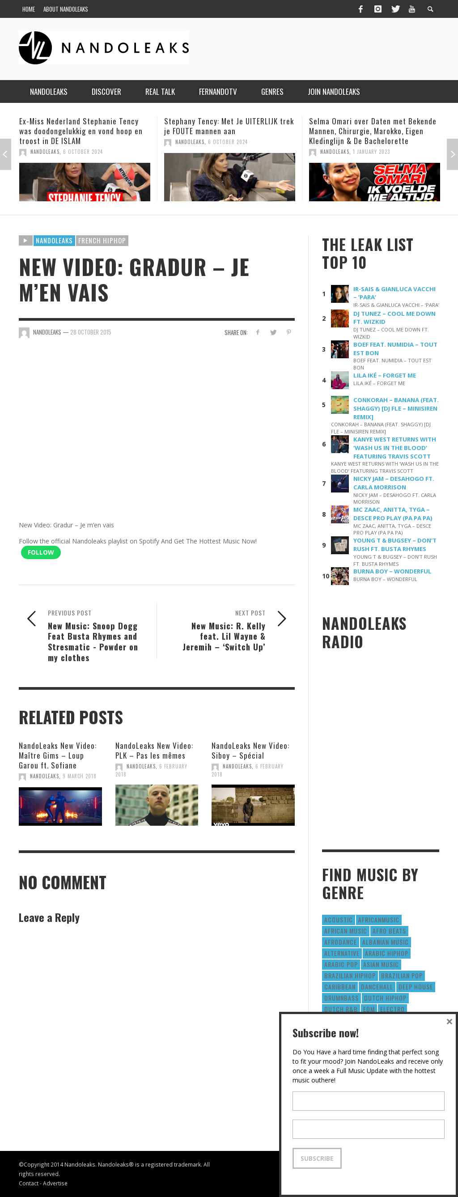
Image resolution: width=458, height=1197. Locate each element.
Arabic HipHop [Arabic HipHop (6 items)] (386, 953)
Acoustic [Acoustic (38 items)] (338, 919)
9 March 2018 (80, 776)
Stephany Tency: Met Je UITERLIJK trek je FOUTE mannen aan (229, 125)
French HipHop (102, 240)
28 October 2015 (90, 331)
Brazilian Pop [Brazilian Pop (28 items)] (402, 975)
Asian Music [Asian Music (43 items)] (381, 964)
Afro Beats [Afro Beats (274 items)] (389, 930)
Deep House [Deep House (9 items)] (416, 986)
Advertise (55, 1183)
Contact (28, 1183)
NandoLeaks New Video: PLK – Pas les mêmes (154, 750)
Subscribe (317, 1158)
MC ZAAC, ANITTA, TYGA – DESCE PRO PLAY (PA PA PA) (393, 513)
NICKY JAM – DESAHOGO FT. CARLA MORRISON (393, 483)
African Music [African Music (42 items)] (345, 930)
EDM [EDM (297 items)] (369, 1009)
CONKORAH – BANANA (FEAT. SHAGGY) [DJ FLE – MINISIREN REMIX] (396, 408)
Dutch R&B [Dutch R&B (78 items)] (341, 1009)
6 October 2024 (83, 151)
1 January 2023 (371, 151)
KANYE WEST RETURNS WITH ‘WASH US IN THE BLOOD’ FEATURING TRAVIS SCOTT (394, 447)
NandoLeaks (44, 151)
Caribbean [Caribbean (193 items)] (340, 986)
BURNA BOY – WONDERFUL (392, 571)
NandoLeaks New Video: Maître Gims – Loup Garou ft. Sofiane (58, 755)
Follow (41, 552)
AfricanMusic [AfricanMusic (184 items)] (378, 919)
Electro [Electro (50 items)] (392, 1009)
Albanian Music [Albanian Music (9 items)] (385, 942)
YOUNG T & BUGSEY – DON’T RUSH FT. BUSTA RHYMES (395, 544)
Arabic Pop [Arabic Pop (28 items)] (341, 964)
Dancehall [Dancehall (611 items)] (377, 986)
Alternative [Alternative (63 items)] (342, 953)
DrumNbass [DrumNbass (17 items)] (341, 997)
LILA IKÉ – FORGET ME (384, 375)
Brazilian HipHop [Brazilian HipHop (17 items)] (350, 975)
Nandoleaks (54, 240)
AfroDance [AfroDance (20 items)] (340, 942)
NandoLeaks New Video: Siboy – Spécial (250, 750)
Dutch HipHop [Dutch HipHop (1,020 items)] (385, 997)
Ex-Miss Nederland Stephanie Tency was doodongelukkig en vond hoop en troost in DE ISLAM (81, 130)
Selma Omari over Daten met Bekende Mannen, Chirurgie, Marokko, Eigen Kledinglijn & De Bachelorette (373, 130)
